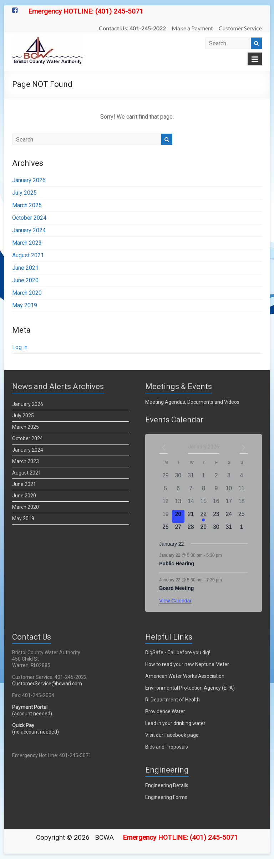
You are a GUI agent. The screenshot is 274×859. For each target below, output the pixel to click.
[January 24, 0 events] (229, 516)
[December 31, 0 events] (190, 477)
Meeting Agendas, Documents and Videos (192, 402)
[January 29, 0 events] (203, 529)
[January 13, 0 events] (178, 503)
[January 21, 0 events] (190, 516)
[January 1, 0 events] (203, 477)
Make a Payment (192, 28)
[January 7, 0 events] (190, 490)
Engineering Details (166, 785)
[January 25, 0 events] (241, 516)
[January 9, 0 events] (216, 490)
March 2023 (27, 242)
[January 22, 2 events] (203, 516)
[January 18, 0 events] (241, 503)
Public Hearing (176, 563)
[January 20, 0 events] (178, 516)
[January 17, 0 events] (229, 503)
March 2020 (27, 292)
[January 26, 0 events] (165, 529)
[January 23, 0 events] (216, 516)
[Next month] (243, 447)
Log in (19, 347)
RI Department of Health (172, 699)
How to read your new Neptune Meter (187, 664)
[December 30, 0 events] (178, 477)
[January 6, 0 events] (178, 490)
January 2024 (29, 230)
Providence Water (165, 711)
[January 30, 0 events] (216, 529)
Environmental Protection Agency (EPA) (190, 688)
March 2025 (27, 205)
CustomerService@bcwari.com (47, 683)
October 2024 (29, 217)
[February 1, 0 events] (241, 529)
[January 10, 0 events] (229, 490)
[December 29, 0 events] (165, 477)
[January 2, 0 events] (216, 477)
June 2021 (25, 267)
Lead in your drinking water (175, 723)
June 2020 (25, 280)
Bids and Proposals (166, 747)
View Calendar (175, 601)
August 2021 (28, 255)
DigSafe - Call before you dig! (177, 652)
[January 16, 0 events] (216, 503)
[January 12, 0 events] (165, 503)
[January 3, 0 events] (229, 477)
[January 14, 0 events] (190, 503)
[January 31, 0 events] (229, 529)
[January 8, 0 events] (203, 490)
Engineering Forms (166, 797)
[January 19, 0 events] (165, 516)
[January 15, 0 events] (203, 503)
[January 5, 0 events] (165, 490)
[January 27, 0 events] (178, 529)
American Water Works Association (184, 676)
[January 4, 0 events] (241, 477)
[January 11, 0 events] (241, 490)
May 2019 (24, 305)
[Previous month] (163, 447)
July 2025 (24, 192)
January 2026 (29, 180)
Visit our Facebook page (172, 735)
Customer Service (240, 28)
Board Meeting (176, 588)
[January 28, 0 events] (190, 529)
